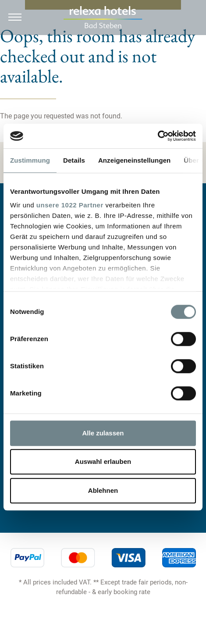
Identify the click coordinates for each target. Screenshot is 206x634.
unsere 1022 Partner (69, 205)
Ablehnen (103, 490)
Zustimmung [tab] (30, 160)
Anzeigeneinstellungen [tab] (134, 160)
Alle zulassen (103, 433)
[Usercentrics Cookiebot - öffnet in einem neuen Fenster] (157, 136)
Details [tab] (74, 160)
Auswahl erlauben (103, 461)
